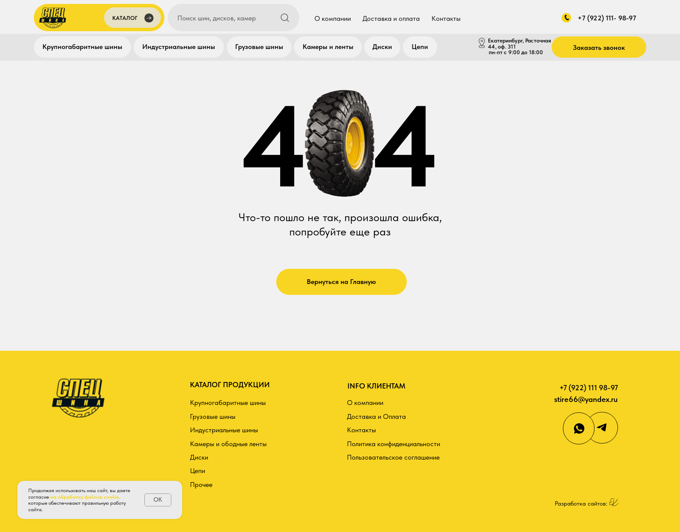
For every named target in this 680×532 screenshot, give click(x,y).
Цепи (420, 46)
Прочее (201, 484)
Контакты (446, 18)
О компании (332, 18)
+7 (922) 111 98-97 (588, 387)
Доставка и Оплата (376, 416)
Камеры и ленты (328, 46)
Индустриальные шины (178, 46)
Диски (382, 46)
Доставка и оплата (391, 18)
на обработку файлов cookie (84, 497)
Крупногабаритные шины (82, 46)
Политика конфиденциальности (393, 444)
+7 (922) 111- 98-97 (607, 18)
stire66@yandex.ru (586, 399)
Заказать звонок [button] (599, 47)
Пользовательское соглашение (393, 457)
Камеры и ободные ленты (228, 444)
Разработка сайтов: (581, 503)
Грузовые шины (259, 46)
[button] (132, 19)
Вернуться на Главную (341, 281)
